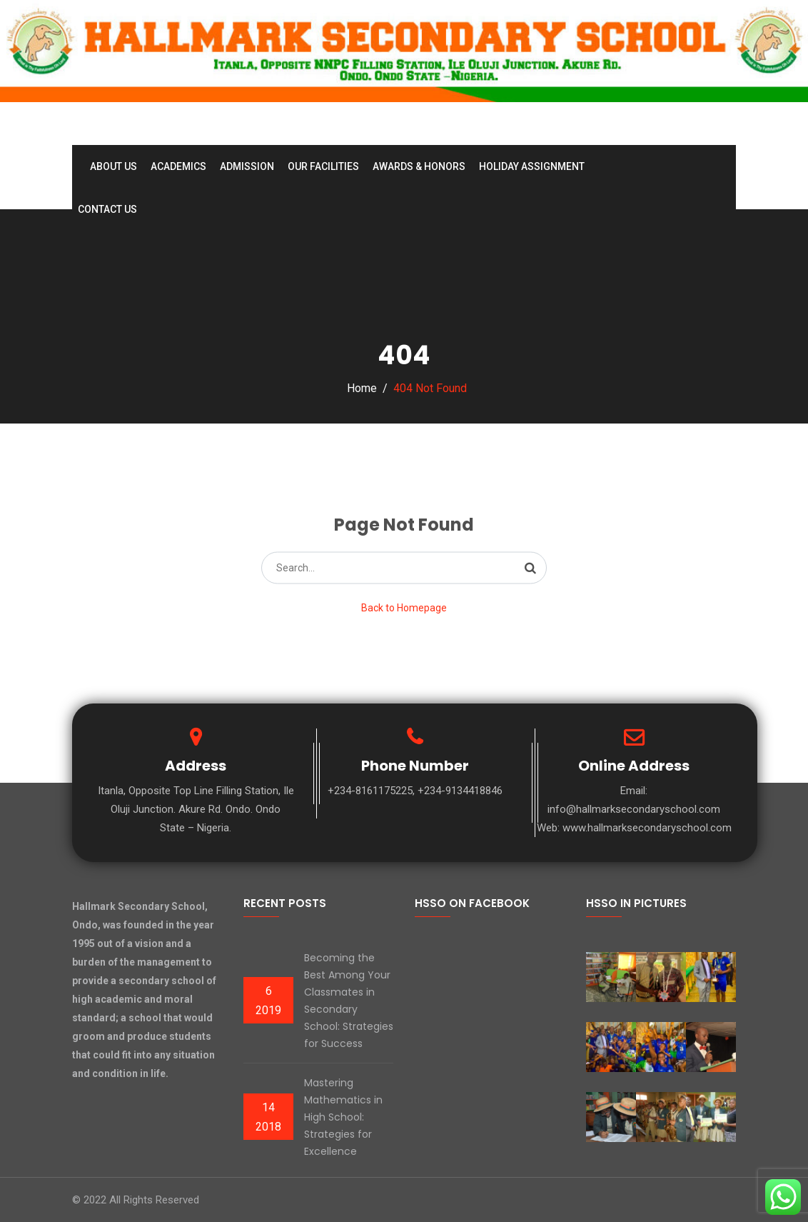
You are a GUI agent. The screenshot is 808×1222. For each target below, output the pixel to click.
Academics (178, 166)
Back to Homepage (404, 607)
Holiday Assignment (532, 166)
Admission (247, 166)
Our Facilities (323, 166)
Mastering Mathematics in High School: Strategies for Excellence (343, 1117)
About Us (113, 166)
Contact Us (107, 209)
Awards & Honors (419, 166)
